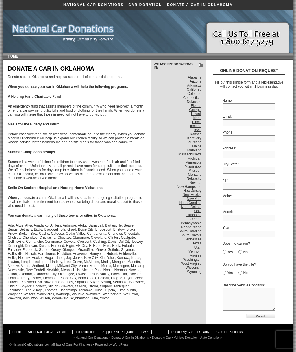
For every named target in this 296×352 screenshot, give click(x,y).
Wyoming (194, 272)
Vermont (194, 251)
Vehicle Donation (186, 337)
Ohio (197, 211)
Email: (227, 116)
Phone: (228, 132)
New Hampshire (189, 187)
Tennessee (193, 239)
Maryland (194, 150)
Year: (227, 228)
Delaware (194, 102)
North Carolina (190, 203)
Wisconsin (193, 268)
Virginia (195, 255)
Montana (194, 175)
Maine (196, 146)
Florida (196, 106)
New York (194, 199)
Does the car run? (236, 244)
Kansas (195, 134)
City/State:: (231, 164)
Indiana (195, 126)
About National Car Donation (48, 332)
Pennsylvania (191, 223)
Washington (192, 259)
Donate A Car (161, 337)
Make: (227, 196)
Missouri (194, 170)
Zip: (225, 180)
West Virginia (191, 264)
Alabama (194, 77)
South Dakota (190, 235)
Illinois (196, 122)
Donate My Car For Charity (190, 332)
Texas (197, 243)
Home (13, 56)
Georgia (195, 110)
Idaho (197, 118)
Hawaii (196, 114)
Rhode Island (191, 227)
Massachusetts (189, 154)
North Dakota (191, 207)
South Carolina (190, 231)
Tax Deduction (85, 332)
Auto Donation (210, 337)
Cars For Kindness (229, 332)
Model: (228, 212)
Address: (229, 148)
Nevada (195, 183)
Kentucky (194, 138)
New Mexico (192, 195)
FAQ (144, 332)
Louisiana (194, 142)
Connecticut (192, 98)
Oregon (195, 219)
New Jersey (192, 191)
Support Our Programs (118, 332)
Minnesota (193, 162)
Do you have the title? (239, 264)
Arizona (195, 81)
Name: (228, 101)
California (194, 90)
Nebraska (194, 179)
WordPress (120, 344)
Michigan (194, 158)
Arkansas (194, 86)
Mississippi (193, 166)
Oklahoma (193, 215)
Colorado (194, 94)
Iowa (197, 130)
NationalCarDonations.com (31, 344)
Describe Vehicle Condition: (244, 285)
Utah (197, 247)
